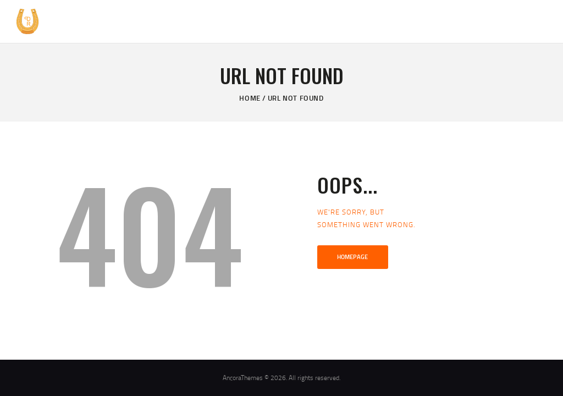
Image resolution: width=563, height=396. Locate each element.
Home (249, 98)
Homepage (352, 256)
